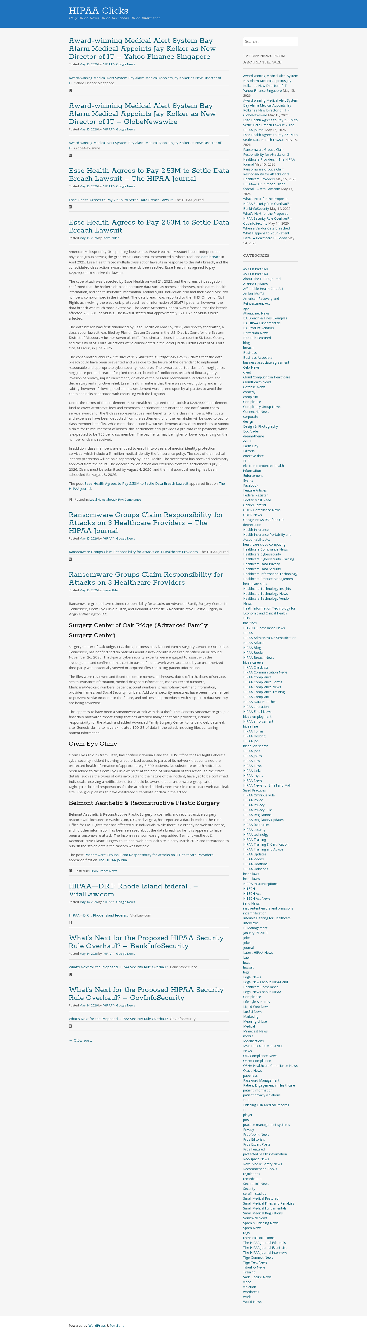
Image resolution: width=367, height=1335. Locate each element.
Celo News (251, 367)
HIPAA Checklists (256, 667)
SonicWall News (255, 1218)
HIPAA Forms (253, 731)
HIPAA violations (255, 869)
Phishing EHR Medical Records (266, 1105)
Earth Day (250, 446)
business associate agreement (266, 362)
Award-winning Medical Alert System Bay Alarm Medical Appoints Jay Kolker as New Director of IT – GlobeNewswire (142, 113)
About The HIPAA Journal (262, 279)
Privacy (248, 1129)
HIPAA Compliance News (262, 687)
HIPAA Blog (252, 647)
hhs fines (250, 623)
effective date (253, 456)
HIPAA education (256, 706)
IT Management (255, 928)
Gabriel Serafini (254, 505)
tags (246, 1233)
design (248, 421)
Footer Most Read (257, 500)
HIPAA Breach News (103, 871)
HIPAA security (254, 829)
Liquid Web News (256, 1006)
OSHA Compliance (257, 1060)
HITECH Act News (256, 898)
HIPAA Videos (253, 859)
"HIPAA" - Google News (119, 64)
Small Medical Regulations (263, 1213)
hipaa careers (253, 662)
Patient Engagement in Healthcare (269, 1085)
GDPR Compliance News (262, 510)
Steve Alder (111, 238)
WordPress (97, 1325)
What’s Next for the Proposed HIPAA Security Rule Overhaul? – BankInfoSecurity (146, 942)
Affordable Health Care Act (263, 288)
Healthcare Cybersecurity (262, 554)
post (246, 1119)
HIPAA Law (251, 760)
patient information (257, 1090)
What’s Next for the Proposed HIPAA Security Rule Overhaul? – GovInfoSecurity (146, 993)
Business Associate (257, 357)
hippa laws (251, 874)
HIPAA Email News (257, 711)
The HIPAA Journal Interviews (265, 1252)
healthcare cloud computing (264, 544)
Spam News (252, 1228)
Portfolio (117, 1325)
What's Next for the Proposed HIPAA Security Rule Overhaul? (118, 967)
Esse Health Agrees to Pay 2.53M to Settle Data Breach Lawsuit (121, 199)
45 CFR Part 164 (255, 274)
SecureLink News (256, 1183)
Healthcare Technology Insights (267, 588)
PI (244, 1110)
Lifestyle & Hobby (256, 1001)
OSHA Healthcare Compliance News (270, 1065)
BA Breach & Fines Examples (265, 318)
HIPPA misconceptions (260, 883)
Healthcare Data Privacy (261, 564)
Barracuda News (255, 333)
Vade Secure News (257, 1277)
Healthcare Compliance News (265, 549)
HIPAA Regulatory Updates (263, 819)
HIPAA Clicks (98, 11)
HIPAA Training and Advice (263, 849)
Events (248, 480)
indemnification (254, 913)
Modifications (253, 1041)
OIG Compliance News (260, 1056)
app (246, 308)
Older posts (80, 1041)
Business (250, 352)
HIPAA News (252, 780)
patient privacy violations (262, 1095)
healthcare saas (255, 583)
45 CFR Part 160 (255, 269)
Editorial (249, 451)
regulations (251, 1174)
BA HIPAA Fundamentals (262, 323)
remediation (252, 1178)
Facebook (250, 485)
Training (249, 1272)
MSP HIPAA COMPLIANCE (263, 1046)
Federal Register (255, 495)
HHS (246, 618)
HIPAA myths (253, 775)
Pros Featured (254, 1149)
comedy (249, 392)
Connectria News (256, 411)
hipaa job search (255, 746)
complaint (250, 397)
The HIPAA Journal (113, 860)
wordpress (251, 1292)
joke (246, 938)
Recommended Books (260, 1169)
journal (248, 947)
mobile (248, 1036)
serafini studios (254, 1193)
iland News (251, 903)
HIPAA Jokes (252, 756)
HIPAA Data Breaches (259, 701)
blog (246, 342)
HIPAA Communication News (265, 672)
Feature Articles (255, 490)
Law (246, 957)
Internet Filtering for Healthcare (267, 918)
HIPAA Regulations (257, 815)
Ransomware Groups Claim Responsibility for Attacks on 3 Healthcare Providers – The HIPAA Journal (146, 523)
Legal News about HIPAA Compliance (115, 499)
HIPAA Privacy (253, 805)
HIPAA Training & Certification (266, 844)
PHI (246, 1100)
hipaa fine (250, 726)
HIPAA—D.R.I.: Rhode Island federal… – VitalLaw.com (133, 890)
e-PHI (247, 441)
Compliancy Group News (262, 406)
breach (248, 347)
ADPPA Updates (255, 283)
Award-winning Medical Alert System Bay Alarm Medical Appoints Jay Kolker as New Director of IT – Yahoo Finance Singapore (142, 48)
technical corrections (259, 1237)
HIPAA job (251, 741)
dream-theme (253, 436)
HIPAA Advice (253, 642)
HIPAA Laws (252, 765)
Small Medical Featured (261, 1198)
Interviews (251, 923)
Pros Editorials (254, 1139)
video (247, 1282)
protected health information (265, 1154)
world (247, 1296)
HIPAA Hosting (254, 736)
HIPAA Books (253, 652)
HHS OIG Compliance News (264, 628)
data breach (210, 256)
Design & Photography (260, 426)
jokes (247, 942)
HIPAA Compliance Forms (262, 682)
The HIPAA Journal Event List (265, 1247)
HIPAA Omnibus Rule (259, 795)
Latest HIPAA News (258, 952)
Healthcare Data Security (262, 569)
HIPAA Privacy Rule (257, 810)
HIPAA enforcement (258, 721)
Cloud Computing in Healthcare (266, 377)
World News (252, 1301)
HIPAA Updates (254, 854)
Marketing (250, 1016)
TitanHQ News (254, 1267)
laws (246, 962)
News (247, 1051)
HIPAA (248, 633)
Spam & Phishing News (261, 1223)
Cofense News (254, 387)
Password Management (261, 1080)
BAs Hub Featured (257, 338)
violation (249, 1287)
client (247, 372)
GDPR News (252, 515)
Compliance (252, 401)
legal (246, 972)
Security (249, 1188)
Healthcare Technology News (265, 593)
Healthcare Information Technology (270, 574)
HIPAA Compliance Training (264, 692)
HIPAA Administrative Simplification (269, 638)
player (247, 1115)
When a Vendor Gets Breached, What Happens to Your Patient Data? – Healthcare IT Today (267, 233)
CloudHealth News (257, 382)
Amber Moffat (253, 293)
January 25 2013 (255, 933)
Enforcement (253, 475)
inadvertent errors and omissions (268, 908)
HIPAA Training (254, 839)
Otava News (252, 1070)
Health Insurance (256, 529)
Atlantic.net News (256, 313)
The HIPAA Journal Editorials (264, 1242)
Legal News (252, 977)
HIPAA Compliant (256, 697)
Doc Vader (251, 431)
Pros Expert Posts (256, 1144)
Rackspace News (256, 1159)
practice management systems (266, 1124)
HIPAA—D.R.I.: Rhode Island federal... (98, 915)
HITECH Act (252, 893)
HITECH (249, 888)
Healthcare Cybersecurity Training (268, 559)
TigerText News (255, 1262)
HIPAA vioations (255, 864)
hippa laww (251, 878)
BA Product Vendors (258, 328)
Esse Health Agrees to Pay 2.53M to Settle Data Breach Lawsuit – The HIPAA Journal (149, 174)
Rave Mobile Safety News (262, 1164)
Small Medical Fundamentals (264, 1208)
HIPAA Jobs (251, 751)
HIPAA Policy (253, 800)
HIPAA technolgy (255, 834)
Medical (249, 1026)
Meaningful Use (255, 1021)
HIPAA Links (252, 770)
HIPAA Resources (256, 824)
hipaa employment (257, 716)
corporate (250, 416)
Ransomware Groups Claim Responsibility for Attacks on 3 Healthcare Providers (133, 551)
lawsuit (248, 967)
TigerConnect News (258, 1257)
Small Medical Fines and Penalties (268, 1203)
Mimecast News (255, 1031)
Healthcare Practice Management (268, 579)
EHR (246, 461)
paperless (250, 1075)
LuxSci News (252, 1011)
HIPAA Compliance (257, 677)
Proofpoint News (256, 1134)
